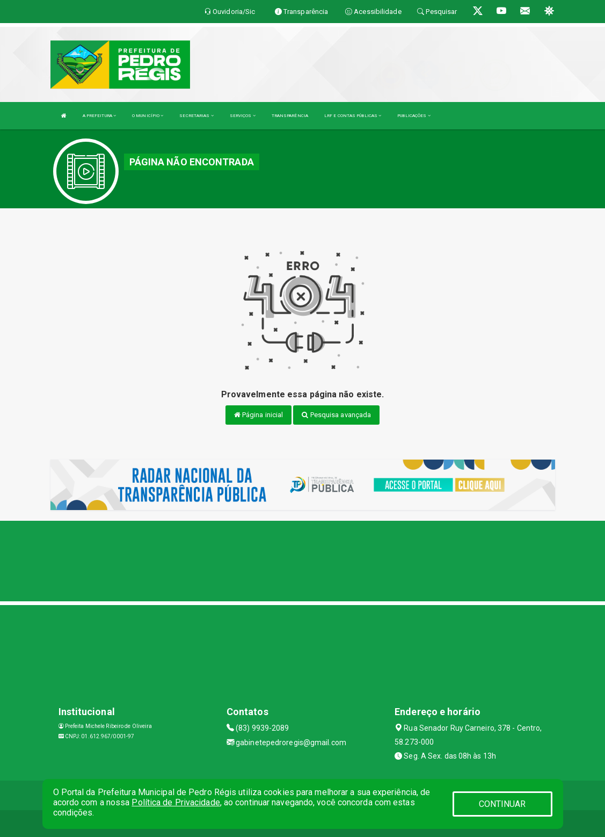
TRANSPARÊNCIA (290, 115)
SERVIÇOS (243, 115)
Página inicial (258, 415)
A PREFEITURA (99, 115)
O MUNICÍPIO (147, 115)
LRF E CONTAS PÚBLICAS (352, 115)
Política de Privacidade (176, 802)
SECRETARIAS (196, 115)
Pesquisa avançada (336, 415)
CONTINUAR (502, 804)
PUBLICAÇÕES (413, 115)
